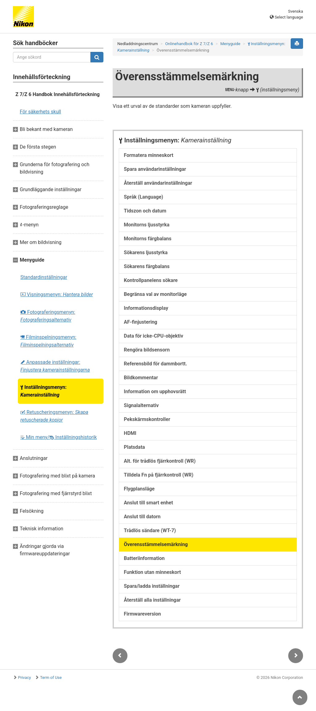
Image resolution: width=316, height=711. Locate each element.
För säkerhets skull (40, 112)
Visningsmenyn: (56, 294)
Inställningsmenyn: (43, 391)
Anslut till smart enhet (148, 503)
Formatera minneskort (148, 155)
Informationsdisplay (146, 308)
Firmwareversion (142, 614)
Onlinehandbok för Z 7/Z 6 (189, 43)
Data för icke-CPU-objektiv (153, 336)
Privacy (24, 677)
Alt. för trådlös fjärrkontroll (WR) (160, 461)
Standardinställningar (43, 277)
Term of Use (51, 677)
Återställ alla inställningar (152, 600)
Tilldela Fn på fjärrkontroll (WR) (158, 475)
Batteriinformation (144, 558)
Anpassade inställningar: (55, 366)
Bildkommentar (141, 378)
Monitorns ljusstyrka (146, 225)
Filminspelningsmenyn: (48, 341)
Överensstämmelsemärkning (156, 544)
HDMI (130, 433)
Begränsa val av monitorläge (155, 294)
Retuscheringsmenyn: (54, 416)
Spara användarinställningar (155, 169)
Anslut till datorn (142, 517)
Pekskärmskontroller (147, 419)
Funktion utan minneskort (152, 572)
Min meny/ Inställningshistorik (58, 437)
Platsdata (134, 447)
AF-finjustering (140, 322)
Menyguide (230, 43)
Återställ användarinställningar (158, 183)
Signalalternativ (141, 405)
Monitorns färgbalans (147, 239)
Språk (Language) (143, 197)
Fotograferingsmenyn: (47, 316)
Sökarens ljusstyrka (146, 252)
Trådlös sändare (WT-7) (150, 530)
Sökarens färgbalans (146, 266)
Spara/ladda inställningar (151, 586)
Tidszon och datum (145, 211)
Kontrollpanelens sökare (150, 280)
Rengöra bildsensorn (147, 350)
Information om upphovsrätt (155, 391)
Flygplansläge (139, 489)
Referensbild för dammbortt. (155, 364)
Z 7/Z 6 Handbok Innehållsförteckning (57, 94)
